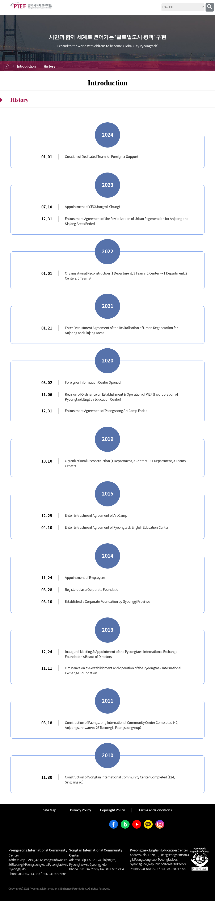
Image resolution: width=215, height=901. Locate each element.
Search (210, 7)
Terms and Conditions (155, 809)
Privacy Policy (80, 809)
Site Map (49, 809)
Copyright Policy (112, 809)
